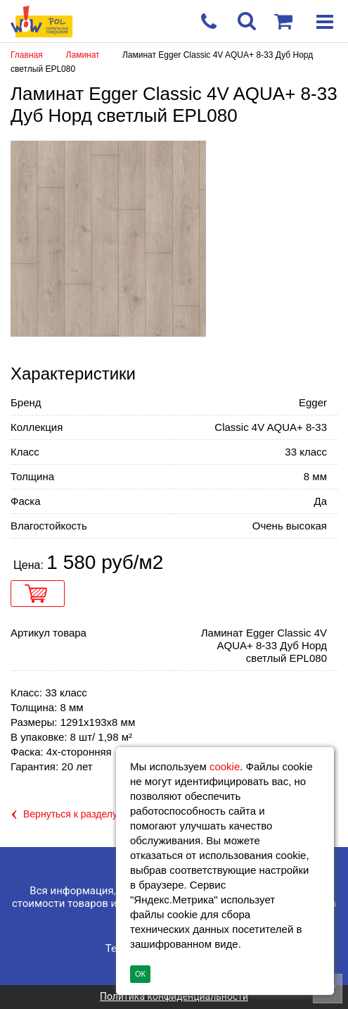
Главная (27, 55)
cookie (225, 766)
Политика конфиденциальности (174, 996)
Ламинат (84, 55)
